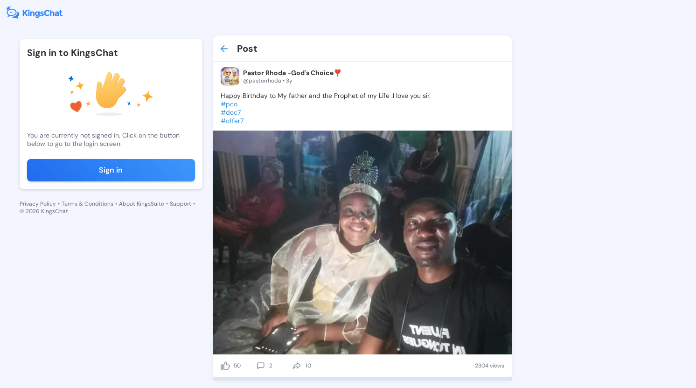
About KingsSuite (141, 204)
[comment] (260, 365)
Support (180, 204)
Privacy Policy (38, 204)
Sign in (111, 170)
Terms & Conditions (87, 204)
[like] (225, 365)
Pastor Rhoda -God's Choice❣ (292, 73)
